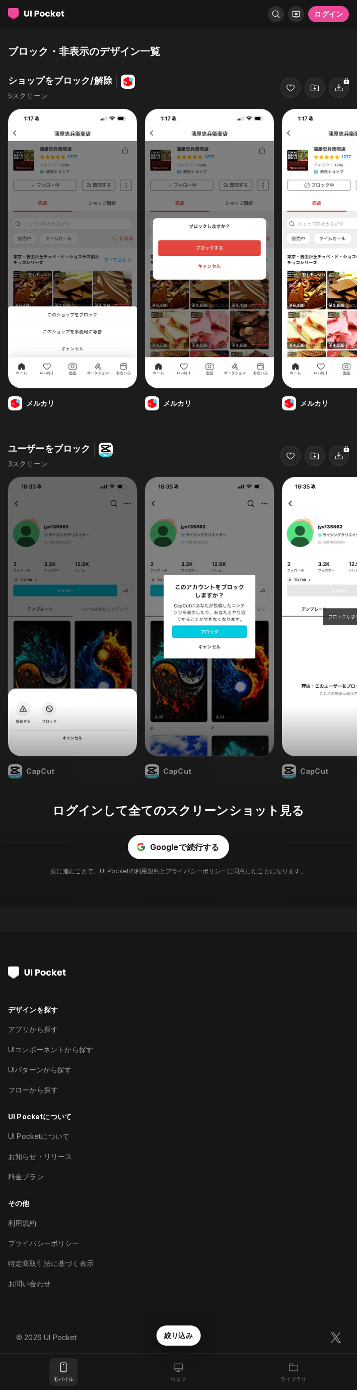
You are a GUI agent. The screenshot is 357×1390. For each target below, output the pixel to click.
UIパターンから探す (40, 1069)
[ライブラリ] (293, 1372)
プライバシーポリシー (196, 871)
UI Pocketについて (38, 1136)
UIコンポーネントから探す (50, 1049)
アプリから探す (33, 1029)
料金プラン (26, 1176)
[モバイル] (63, 1372)
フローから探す (33, 1089)
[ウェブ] (178, 1372)
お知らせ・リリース (40, 1156)
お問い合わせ (29, 1283)
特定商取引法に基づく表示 (51, 1263)
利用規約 (147, 871)
